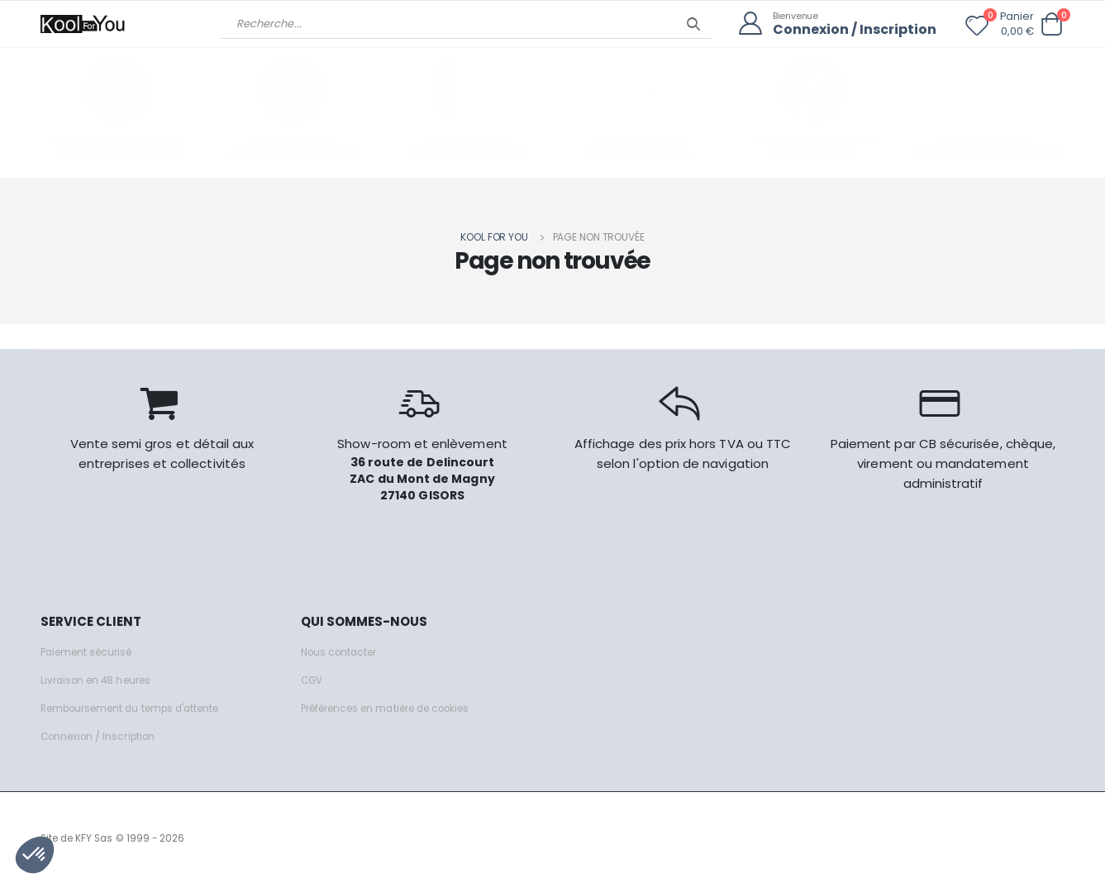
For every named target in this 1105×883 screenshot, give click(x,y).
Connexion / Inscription (849, 29)
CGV (313, 678)
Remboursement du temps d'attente (139, 706)
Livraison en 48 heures (100, 678)
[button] (1052, 24)
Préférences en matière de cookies (397, 706)
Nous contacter (342, 650)
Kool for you (494, 235)
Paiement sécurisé (91, 650)
